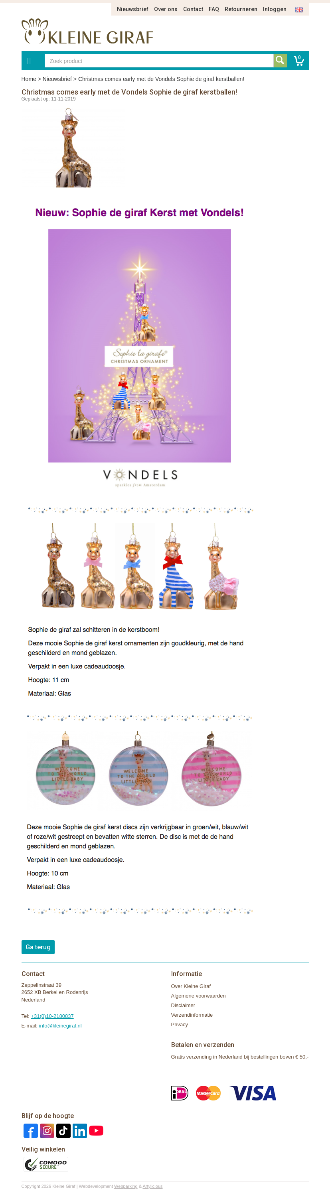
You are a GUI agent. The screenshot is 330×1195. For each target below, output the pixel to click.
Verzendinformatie (192, 1015)
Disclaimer (183, 1005)
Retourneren (241, 9)
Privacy (179, 1024)
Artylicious (152, 1186)
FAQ (214, 9)
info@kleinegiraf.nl (60, 1026)
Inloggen (275, 9)
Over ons (166, 9)
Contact (193, 9)
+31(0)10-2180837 (52, 1016)
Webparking (126, 1186)
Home (29, 79)
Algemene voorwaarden (198, 996)
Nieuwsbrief (132, 9)
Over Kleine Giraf (191, 986)
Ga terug (38, 947)
